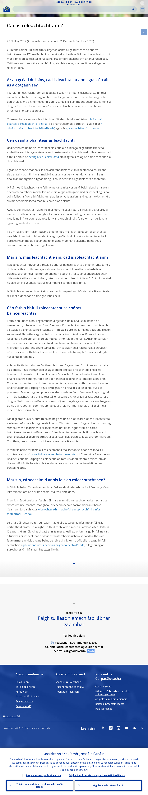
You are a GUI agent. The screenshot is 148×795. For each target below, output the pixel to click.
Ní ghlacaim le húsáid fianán (108, 785)
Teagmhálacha (24, 701)
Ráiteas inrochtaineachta (109, 703)
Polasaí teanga (103, 708)
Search (133, 9)
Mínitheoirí (22, 691)
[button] (142, 3)
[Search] (72, 9)
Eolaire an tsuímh (12, 716)
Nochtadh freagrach (67, 691)
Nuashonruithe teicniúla (69, 686)
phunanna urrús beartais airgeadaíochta (49, 545)
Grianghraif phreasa (27, 696)
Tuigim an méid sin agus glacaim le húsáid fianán (39, 785)
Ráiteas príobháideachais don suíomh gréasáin (112, 693)
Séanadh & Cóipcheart (68, 682)
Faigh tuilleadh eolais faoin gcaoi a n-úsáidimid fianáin (97, 775)
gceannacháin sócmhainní (82, 128)
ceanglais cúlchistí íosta (44, 157)
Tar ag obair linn (25, 686)
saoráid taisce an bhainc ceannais (53, 454)
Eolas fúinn (22, 682)
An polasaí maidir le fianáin (111, 699)
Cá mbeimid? (23, 706)
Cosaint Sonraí (103, 686)
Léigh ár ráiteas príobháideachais (43, 775)
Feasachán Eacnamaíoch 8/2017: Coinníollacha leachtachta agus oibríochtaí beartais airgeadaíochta (74, 647)
